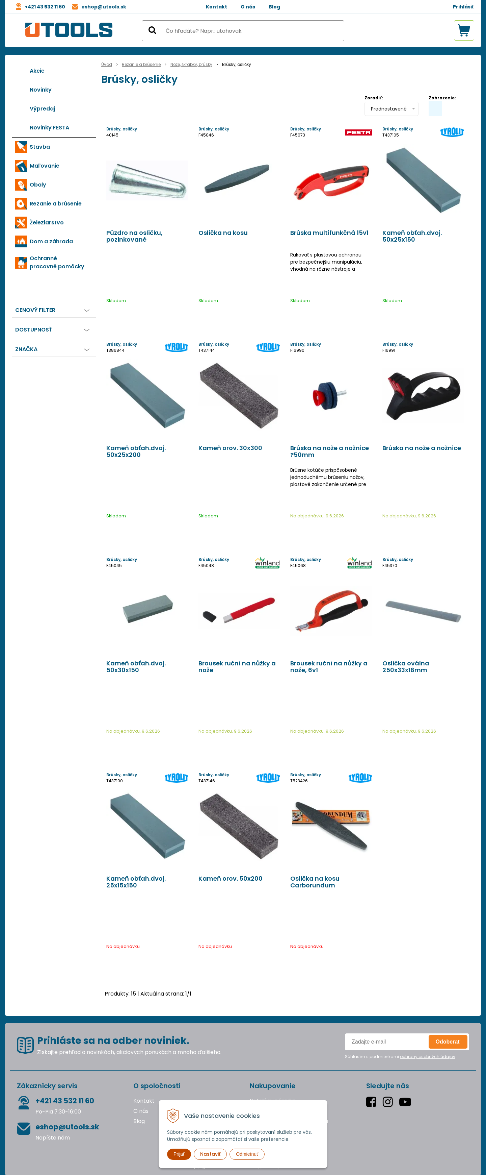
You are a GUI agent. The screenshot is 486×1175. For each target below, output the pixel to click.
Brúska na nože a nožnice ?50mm (329, 451)
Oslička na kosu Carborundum (315, 882)
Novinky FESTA (49, 127)
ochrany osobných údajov (427, 1056)
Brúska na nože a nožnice (421, 448)
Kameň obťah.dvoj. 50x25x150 (412, 236)
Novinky (41, 90)
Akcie (37, 71)
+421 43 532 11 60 (45, 6)
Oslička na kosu (223, 232)
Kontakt (216, 6)
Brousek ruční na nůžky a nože (237, 667)
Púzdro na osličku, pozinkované (134, 236)
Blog (274, 6)
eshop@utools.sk (103, 6)
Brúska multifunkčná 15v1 (329, 232)
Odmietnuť (247, 1154)
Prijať (179, 1154)
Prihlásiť (463, 6)
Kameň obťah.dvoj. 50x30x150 (136, 667)
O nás (248, 6)
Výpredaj (42, 109)
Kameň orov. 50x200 (230, 878)
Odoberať (448, 1042)
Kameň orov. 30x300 (230, 448)
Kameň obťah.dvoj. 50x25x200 (136, 451)
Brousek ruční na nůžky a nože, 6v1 (329, 667)
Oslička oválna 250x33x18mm (405, 667)
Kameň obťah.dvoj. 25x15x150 (136, 882)
